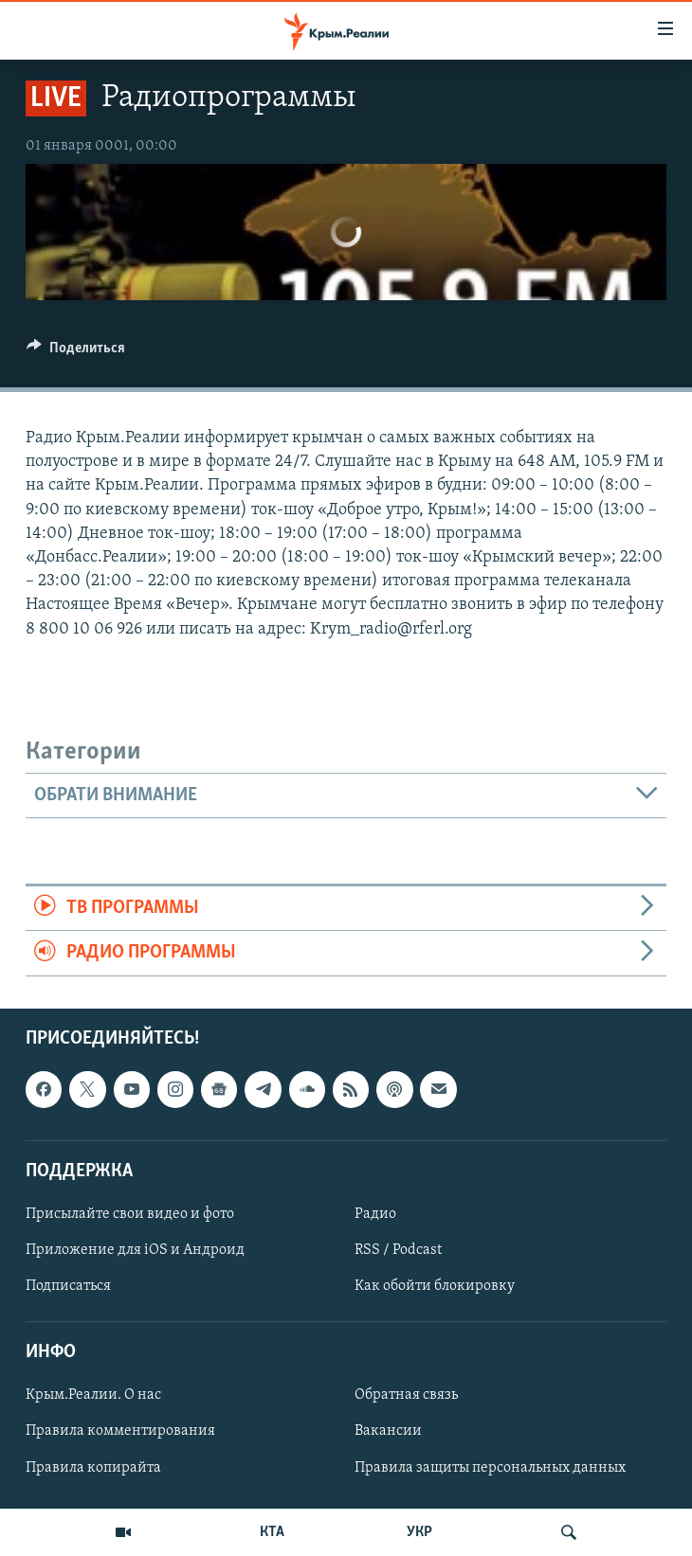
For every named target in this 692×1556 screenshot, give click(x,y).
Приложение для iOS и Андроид (135, 1250)
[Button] (76, 352)
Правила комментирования (120, 1431)
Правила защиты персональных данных (490, 1467)
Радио (375, 1214)
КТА (272, 1532)
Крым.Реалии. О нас (93, 1395)
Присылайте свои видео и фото (130, 1214)
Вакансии (388, 1431)
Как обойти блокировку (435, 1286)
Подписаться (68, 1286)
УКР (419, 1532)
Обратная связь (406, 1395)
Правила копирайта (93, 1467)
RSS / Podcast (398, 1250)
